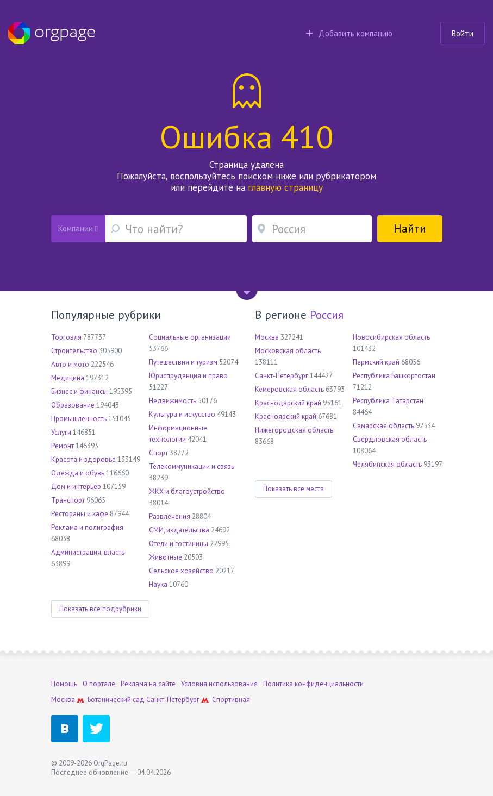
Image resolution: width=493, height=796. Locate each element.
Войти (462, 33)
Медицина (67, 378)
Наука (158, 584)
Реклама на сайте (148, 683)
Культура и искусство (182, 414)
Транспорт (68, 500)
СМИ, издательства (179, 530)
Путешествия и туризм (183, 362)
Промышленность (79, 418)
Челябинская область (387, 464)
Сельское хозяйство (181, 570)
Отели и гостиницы (178, 543)
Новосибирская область (391, 337)
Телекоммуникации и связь (191, 466)
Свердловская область (390, 439)
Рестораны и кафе (79, 513)
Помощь (64, 683)
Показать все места (293, 488)
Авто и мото (70, 364)
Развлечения (169, 516)
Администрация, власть (87, 552)
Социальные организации (190, 337)
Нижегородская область (294, 430)
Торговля (66, 337)
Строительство (74, 350)
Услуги (61, 432)
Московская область (288, 350)
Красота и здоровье (83, 459)
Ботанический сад (116, 699)
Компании (78, 228)
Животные (165, 557)
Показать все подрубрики (100, 608)
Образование (73, 405)
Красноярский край (285, 416)
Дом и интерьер (76, 486)
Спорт (158, 452)
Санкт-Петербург (281, 375)
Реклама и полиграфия (87, 527)
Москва (267, 337)
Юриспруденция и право (188, 375)
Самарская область (383, 425)
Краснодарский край (288, 403)
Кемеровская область (289, 389)
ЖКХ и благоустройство (187, 491)
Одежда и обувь (77, 473)
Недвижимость (172, 400)
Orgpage (51, 33)
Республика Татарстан (388, 400)
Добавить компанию (349, 33)
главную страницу (285, 187)
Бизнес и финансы (79, 391)
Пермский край (376, 362)
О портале (99, 683)
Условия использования (219, 683)
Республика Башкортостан (394, 375)
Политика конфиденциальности (313, 683)
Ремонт (62, 445)
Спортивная (231, 699)
